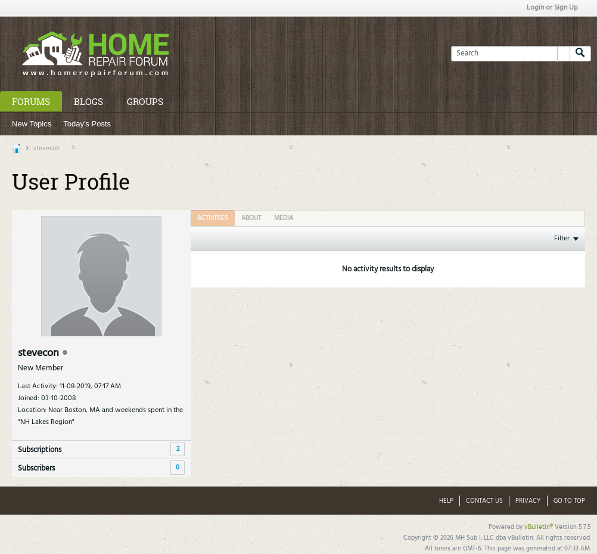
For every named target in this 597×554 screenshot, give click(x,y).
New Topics (31, 123)
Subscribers (36, 468)
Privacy (528, 501)
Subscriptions (39, 450)
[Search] (510, 53)
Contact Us (484, 501)
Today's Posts (87, 123)
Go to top (569, 501)
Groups (145, 101)
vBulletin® (538, 527)
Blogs (88, 101)
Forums (31, 101)
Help (446, 501)
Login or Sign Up (552, 8)
